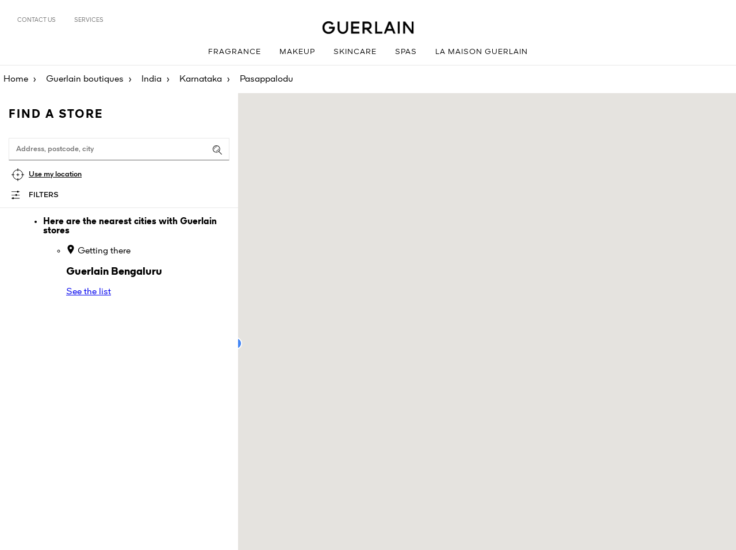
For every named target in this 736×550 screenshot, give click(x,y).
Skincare (355, 52)
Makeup (297, 52)
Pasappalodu (266, 79)
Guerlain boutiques (85, 79)
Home (15, 79)
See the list (88, 292)
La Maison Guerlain (481, 52)
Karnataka (200, 79)
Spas (406, 52)
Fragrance (234, 52)
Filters (44, 195)
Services (88, 20)
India (151, 79)
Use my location (55, 174)
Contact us (36, 20)
